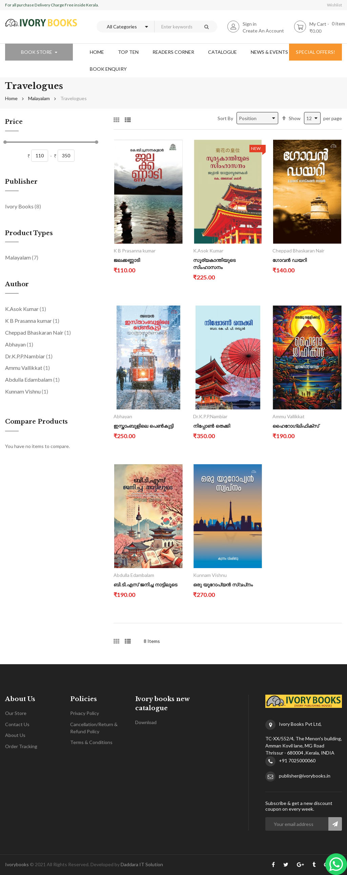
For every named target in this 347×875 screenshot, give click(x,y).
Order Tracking (21, 746)
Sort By (225, 118)
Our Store (15, 713)
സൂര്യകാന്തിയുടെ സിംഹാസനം (214, 263)
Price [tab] (14, 122)
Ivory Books (23, 206)
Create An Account (263, 30)
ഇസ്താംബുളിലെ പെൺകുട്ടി (144, 426)
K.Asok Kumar (25, 308)
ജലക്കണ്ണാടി (127, 260)
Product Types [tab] (29, 233)
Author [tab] (17, 284)
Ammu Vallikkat (27, 367)
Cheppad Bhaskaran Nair (38, 332)
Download (146, 722)
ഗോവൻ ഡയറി (289, 260)
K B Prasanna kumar (32, 320)
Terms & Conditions (91, 742)
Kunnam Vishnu (26, 391)
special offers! (315, 52)
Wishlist (334, 4)
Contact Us (17, 724)
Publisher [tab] (21, 182)
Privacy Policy (84, 713)
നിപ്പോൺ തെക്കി (211, 426)
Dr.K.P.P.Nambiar (29, 356)
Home (11, 98)
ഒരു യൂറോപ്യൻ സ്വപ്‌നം (223, 585)
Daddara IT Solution (142, 864)
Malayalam (39, 98)
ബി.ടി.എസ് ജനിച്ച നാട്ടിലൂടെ (145, 585)
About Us (15, 735)
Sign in (250, 24)
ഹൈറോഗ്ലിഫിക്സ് (295, 426)
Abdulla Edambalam (32, 379)
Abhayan (19, 344)
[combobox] (175, 26)
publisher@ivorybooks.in (304, 776)
